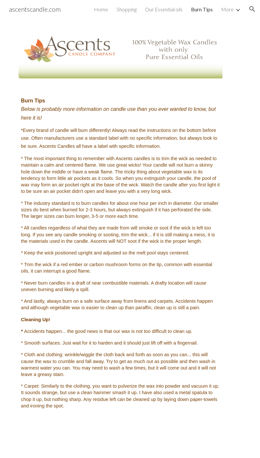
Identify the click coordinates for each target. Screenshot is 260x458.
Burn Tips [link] (202, 9)
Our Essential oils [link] (164, 9)
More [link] (227, 9)
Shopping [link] (127, 9)
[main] (120, 259)
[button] (252, 9)
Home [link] (101, 9)
